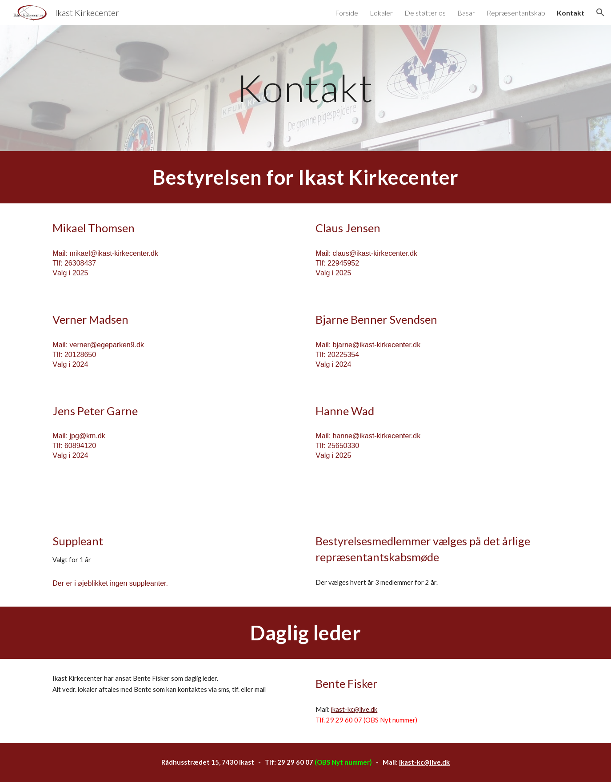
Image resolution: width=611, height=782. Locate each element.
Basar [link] (466, 12)
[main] (306, 87)
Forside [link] (346, 12)
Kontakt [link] (570, 12)
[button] (600, 12)
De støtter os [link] (425, 12)
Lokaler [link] (381, 12)
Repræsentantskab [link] (516, 12)
